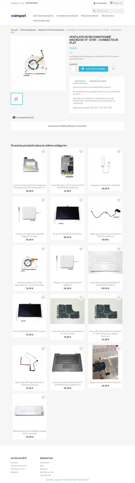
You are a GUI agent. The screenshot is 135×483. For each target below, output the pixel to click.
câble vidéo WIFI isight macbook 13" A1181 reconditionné (29, 383)
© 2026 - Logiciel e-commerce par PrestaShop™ (67, 479)
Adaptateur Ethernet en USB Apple (105, 185)
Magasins (15, 472)
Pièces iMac (108, 16)
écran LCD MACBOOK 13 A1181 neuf (67, 234)
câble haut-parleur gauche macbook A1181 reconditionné (105, 235)
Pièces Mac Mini (41, 20)
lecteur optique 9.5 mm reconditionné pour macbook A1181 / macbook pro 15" (29, 186)
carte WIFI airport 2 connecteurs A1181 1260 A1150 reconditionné (67, 186)
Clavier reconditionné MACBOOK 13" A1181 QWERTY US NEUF (105, 283)
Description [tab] (80, 81)
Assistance (44, 462)
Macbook (44, 469)
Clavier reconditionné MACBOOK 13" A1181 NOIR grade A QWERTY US (67, 383)
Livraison (14, 462)
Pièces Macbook (90, 16)
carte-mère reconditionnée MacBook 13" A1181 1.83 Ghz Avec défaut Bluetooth (105, 333)
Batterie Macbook (43, 16)
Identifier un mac (47, 472)
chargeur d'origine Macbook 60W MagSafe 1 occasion (30, 235)
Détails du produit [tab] (98, 81)
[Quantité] (72, 69)
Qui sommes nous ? (19, 466)
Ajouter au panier (93, 69)
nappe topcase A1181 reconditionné (105, 382)
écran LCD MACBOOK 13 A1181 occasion (29, 331)
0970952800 (32, 3)
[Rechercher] (108, 11)
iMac (42, 466)
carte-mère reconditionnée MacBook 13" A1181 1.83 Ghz (67, 332)
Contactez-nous (18, 469)
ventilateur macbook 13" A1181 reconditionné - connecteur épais (29, 283)
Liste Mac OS (45, 475)
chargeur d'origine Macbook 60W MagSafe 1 (67, 283)
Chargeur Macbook (67, 16)
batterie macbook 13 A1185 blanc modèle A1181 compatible (29, 432)
